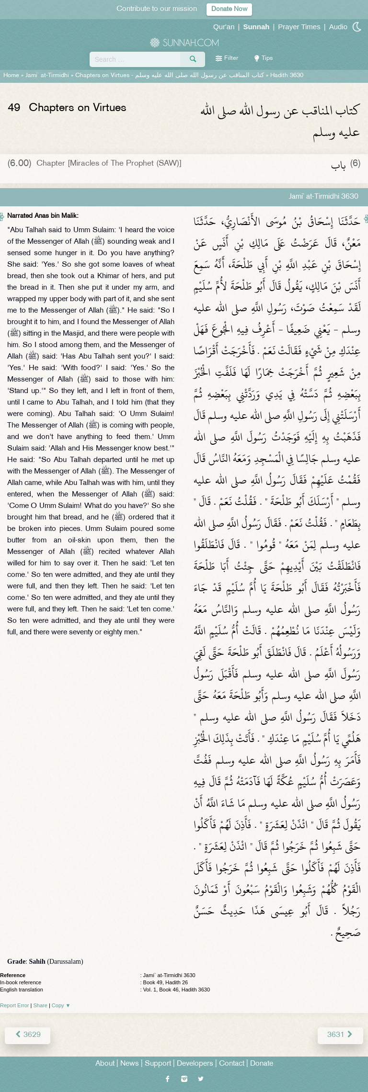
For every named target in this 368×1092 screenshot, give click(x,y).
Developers (195, 1064)
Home (11, 76)
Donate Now (229, 9)
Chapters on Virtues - (169, 76)
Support (158, 1064)
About (105, 1064)
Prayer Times (299, 27)
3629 (27, 1035)
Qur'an (224, 27)
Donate (261, 1064)
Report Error (14, 1005)
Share (40, 1005)
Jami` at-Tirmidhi (47, 76)
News (129, 1064)
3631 (340, 1035)
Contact (231, 1064)
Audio (338, 27)
